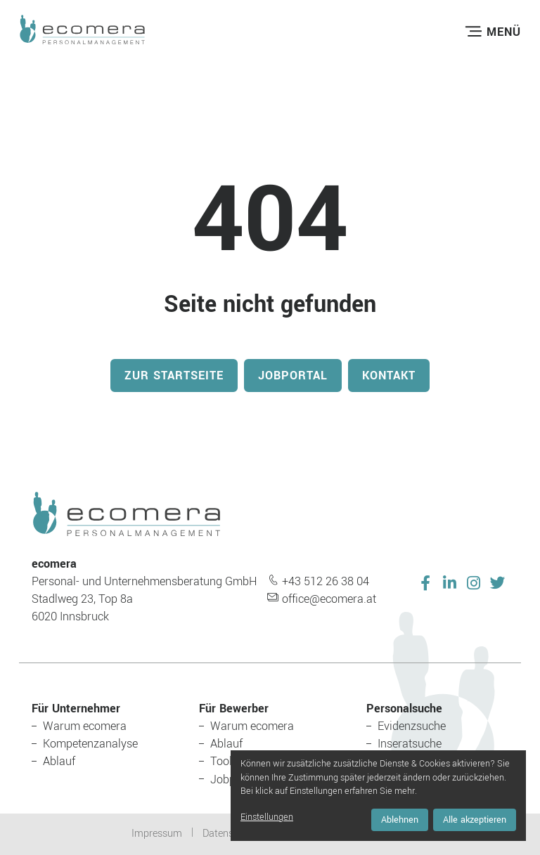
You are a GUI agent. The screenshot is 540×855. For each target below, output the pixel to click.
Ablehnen (399, 820)
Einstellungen (266, 817)
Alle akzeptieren (474, 820)
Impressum (156, 833)
